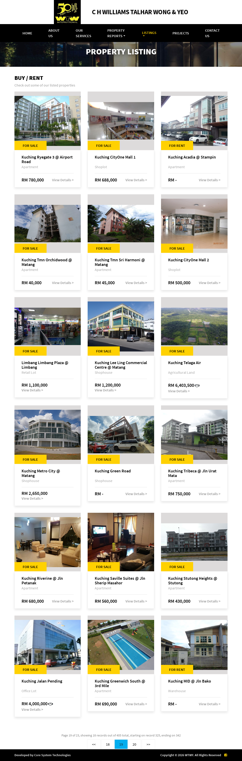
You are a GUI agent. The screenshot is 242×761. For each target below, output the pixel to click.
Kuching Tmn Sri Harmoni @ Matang (120, 262)
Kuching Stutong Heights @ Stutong (192, 580)
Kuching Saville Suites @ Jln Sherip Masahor (120, 580)
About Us (54, 33)
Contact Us (212, 33)
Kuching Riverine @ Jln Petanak (42, 580)
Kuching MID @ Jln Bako (189, 681)
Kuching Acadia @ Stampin (192, 157)
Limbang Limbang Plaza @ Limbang (45, 365)
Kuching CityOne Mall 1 (115, 157)
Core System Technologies (52, 755)
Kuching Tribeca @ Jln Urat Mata (192, 473)
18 (108, 744)
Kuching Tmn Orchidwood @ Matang (47, 262)
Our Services (83, 33)
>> (148, 744)
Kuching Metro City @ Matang (41, 473)
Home (27, 33)
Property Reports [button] (116, 33)
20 (134, 744)
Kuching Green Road (113, 471)
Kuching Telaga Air (184, 362)
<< (94, 744)
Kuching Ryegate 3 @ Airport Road (47, 159)
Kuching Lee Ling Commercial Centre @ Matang (121, 365)
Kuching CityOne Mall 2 (188, 260)
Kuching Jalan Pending (42, 681)
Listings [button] (149, 32)
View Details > (63, 180)
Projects (180, 33)
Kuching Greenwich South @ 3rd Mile (120, 683)
